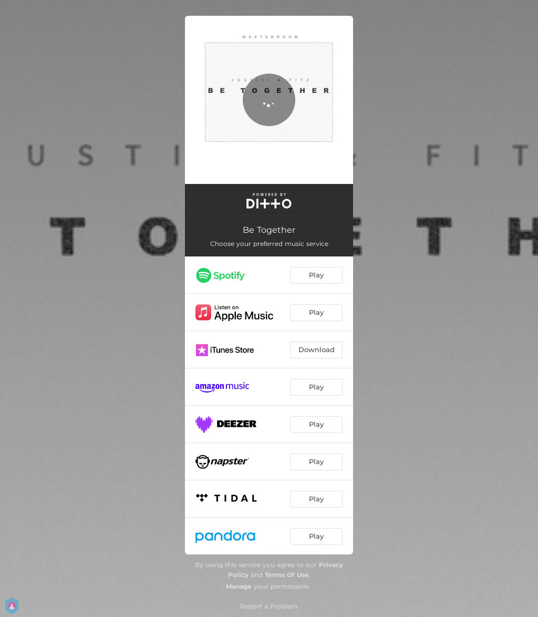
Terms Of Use (287, 575)
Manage (239, 586)
